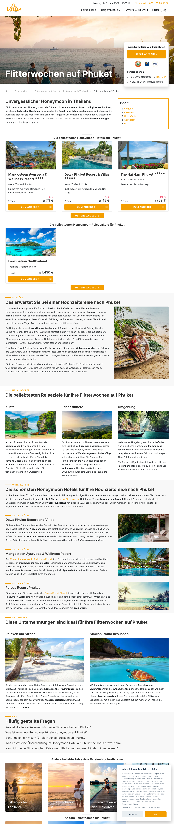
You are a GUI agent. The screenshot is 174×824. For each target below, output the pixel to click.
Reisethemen (110, 10)
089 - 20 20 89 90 (159, 3)
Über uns (159, 10)
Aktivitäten (129, 119)
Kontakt (140, 3)
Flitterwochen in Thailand (75, 91)
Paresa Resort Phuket (56, 593)
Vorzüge (128, 108)
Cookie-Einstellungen (129, 807)
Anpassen (133, 814)
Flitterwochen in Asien (46, 91)
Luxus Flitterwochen (69, 499)
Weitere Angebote (87, 215)
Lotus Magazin (136, 10)
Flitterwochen (22, 91)
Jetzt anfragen (146, 54)
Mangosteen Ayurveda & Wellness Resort (31, 559)
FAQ (126, 123)
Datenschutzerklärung (152, 807)
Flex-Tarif (161, 76)
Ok (155, 814)
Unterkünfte (130, 116)
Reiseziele (88, 10)
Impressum (141, 807)
